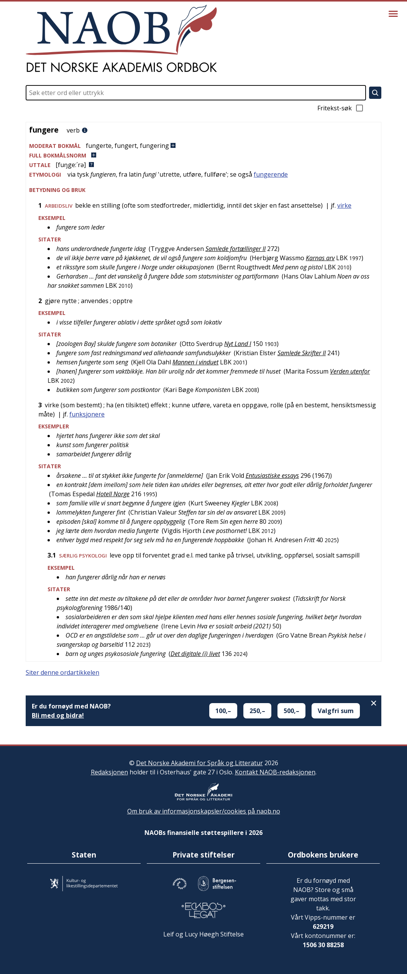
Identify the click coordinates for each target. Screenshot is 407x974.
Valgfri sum (336, 711)
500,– (291, 711)
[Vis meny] (393, 14)
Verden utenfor (350, 371)
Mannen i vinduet (195, 362)
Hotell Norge (113, 494)
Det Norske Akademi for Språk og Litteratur (199, 763)
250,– (257, 711)
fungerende (271, 174)
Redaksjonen (109, 772)
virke (344, 205)
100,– (223, 711)
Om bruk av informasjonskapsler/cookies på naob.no (203, 811)
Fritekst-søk (340, 108)
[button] (203, 146)
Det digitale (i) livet (195, 653)
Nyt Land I (237, 343)
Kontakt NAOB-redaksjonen (275, 772)
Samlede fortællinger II (235, 248)
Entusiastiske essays (272, 475)
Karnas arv (320, 258)
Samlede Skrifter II (301, 353)
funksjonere (87, 414)
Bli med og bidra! (58, 715)
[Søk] (375, 93)
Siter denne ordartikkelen (62, 672)
